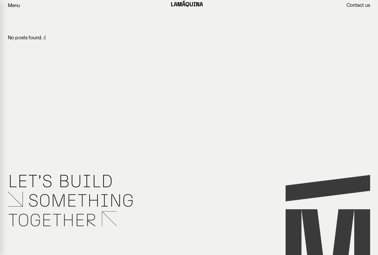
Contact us (358, 5)
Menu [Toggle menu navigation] (14, 5)
